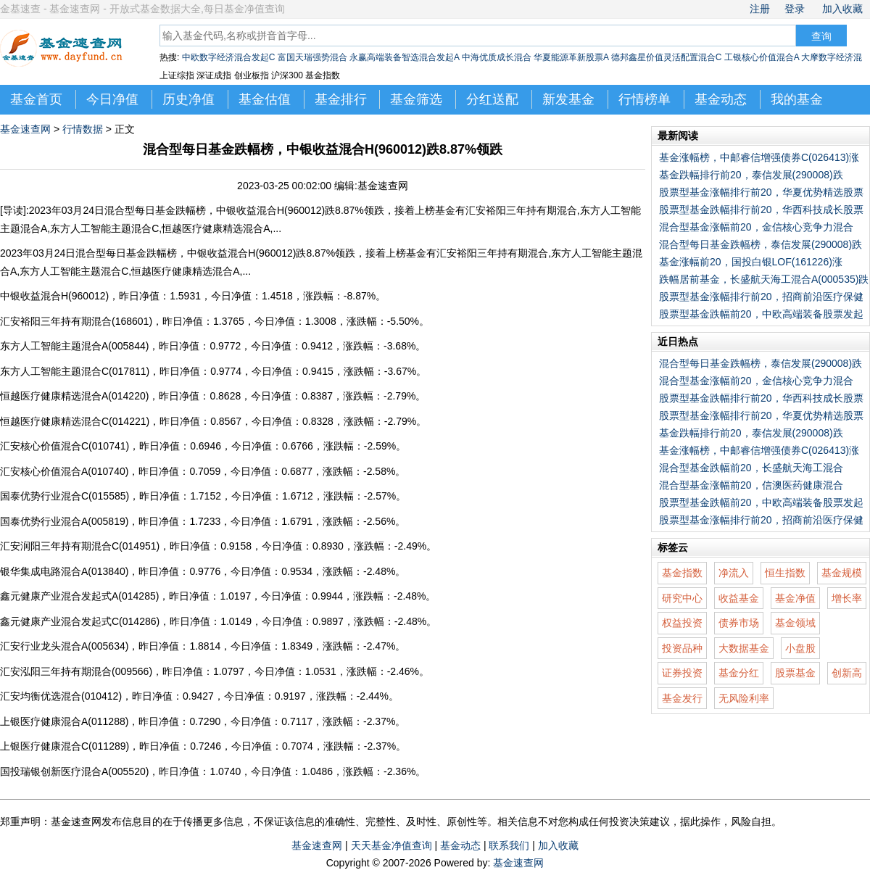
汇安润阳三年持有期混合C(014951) (80, 546)
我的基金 (797, 99)
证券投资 (682, 673)
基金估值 (265, 99)
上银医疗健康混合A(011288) (64, 721)
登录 (794, 9)
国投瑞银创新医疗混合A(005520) (74, 771)
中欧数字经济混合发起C (229, 57)
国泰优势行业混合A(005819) (64, 521)
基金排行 (341, 99)
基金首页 (36, 99)
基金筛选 (416, 99)
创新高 (847, 673)
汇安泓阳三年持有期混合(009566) (76, 671)
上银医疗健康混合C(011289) (64, 746)
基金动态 (721, 99)
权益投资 (682, 623)
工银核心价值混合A (761, 57)
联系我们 (509, 845)
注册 (760, 9)
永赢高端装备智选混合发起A (404, 57)
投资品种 (682, 648)
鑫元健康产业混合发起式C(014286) (80, 621)
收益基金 (738, 598)
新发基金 (568, 99)
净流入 (733, 573)
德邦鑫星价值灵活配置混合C (666, 57)
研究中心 (682, 598)
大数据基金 (743, 648)
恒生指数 (785, 573)
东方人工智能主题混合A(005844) (74, 346)
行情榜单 (644, 99)
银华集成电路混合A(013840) (64, 571)
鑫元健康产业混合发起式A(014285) (79, 596)
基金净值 (795, 598)
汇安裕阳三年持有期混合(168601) (76, 321)
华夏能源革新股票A (571, 57)
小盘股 (800, 648)
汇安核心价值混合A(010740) (64, 471)
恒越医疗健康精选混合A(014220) (74, 396)
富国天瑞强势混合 (312, 57)
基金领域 (795, 623)
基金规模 (841, 573)
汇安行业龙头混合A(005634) (64, 646)
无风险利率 (743, 698)
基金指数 (682, 573)
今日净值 (112, 99)
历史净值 (188, 99)
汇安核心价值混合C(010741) (64, 446)
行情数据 (82, 129)
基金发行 (682, 698)
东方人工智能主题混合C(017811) (74, 371)
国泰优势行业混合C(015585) (64, 496)
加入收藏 (842, 9)
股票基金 (795, 673)
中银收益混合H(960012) (54, 296)
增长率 (847, 598)
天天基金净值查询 (391, 845)
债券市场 (738, 623)
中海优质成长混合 (496, 57)
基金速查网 (25, 129)
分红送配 (492, 99)
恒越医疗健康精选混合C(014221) (74, 421)
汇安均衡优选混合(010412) (61, 696)
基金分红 (738, 673)
